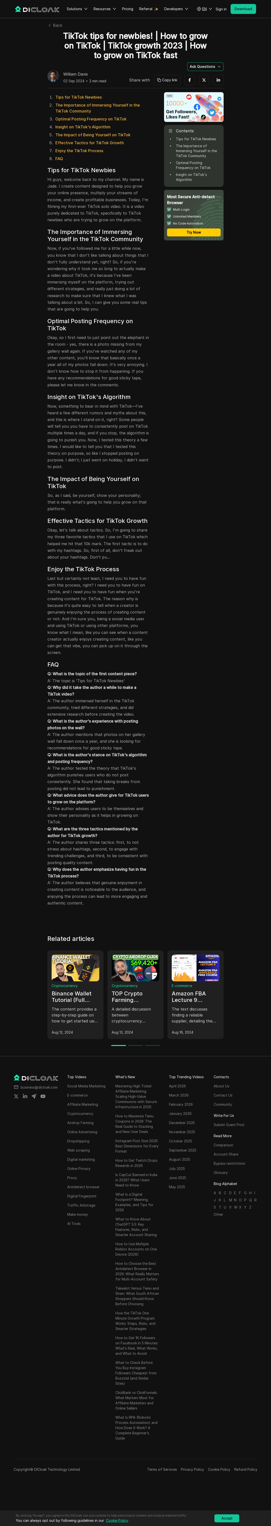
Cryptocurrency (65, 986)
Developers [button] (176, 8)
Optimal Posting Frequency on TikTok (91, 118)
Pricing (127, 9)
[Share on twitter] (16, 1096)
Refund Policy (245, 1469)
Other (218, 1214)
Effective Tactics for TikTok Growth (89, 142)
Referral (145, 9)
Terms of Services (162, 1469)
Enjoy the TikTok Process (79, 150)
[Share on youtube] (42, 1096)
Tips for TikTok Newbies (78, 97)
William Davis (75, 74)
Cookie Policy (219, 1469)
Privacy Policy (192, 1469)
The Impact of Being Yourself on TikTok (93, 134)
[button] (204, 8)
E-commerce (182, 986)
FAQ (59, 158)
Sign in (221, 9)
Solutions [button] (77, 8)
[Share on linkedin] (25, 1096)
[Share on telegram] (34, 1096)
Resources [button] (105, 8)
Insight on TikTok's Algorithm (82, 126)
